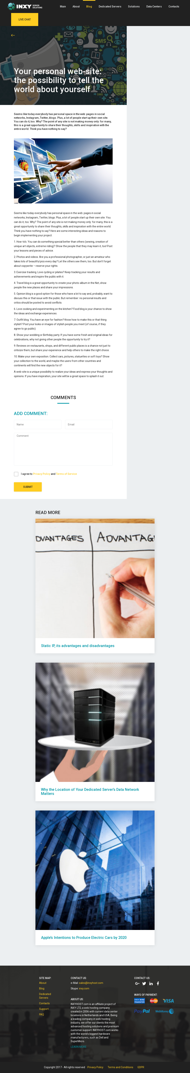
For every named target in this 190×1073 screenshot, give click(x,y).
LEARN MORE (78, 1046)
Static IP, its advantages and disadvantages (77, 646)
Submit (28, 486)
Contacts (173, 6)
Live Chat (25, 19)
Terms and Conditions (120, 1067)
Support (44, 1008)
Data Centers (154, 6)
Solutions (134, 6)
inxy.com (84, 988)
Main (63, 6)
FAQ (41, 1014)
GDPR (140, 1067)
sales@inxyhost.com (91, 982)
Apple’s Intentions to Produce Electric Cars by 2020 (84, 937)
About (76, 6)
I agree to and (49, 473)
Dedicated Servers (110, 6)
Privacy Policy (41, 473)
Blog (89, 6)
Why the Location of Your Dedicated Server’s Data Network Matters (90, 791)
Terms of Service (66, 473)
